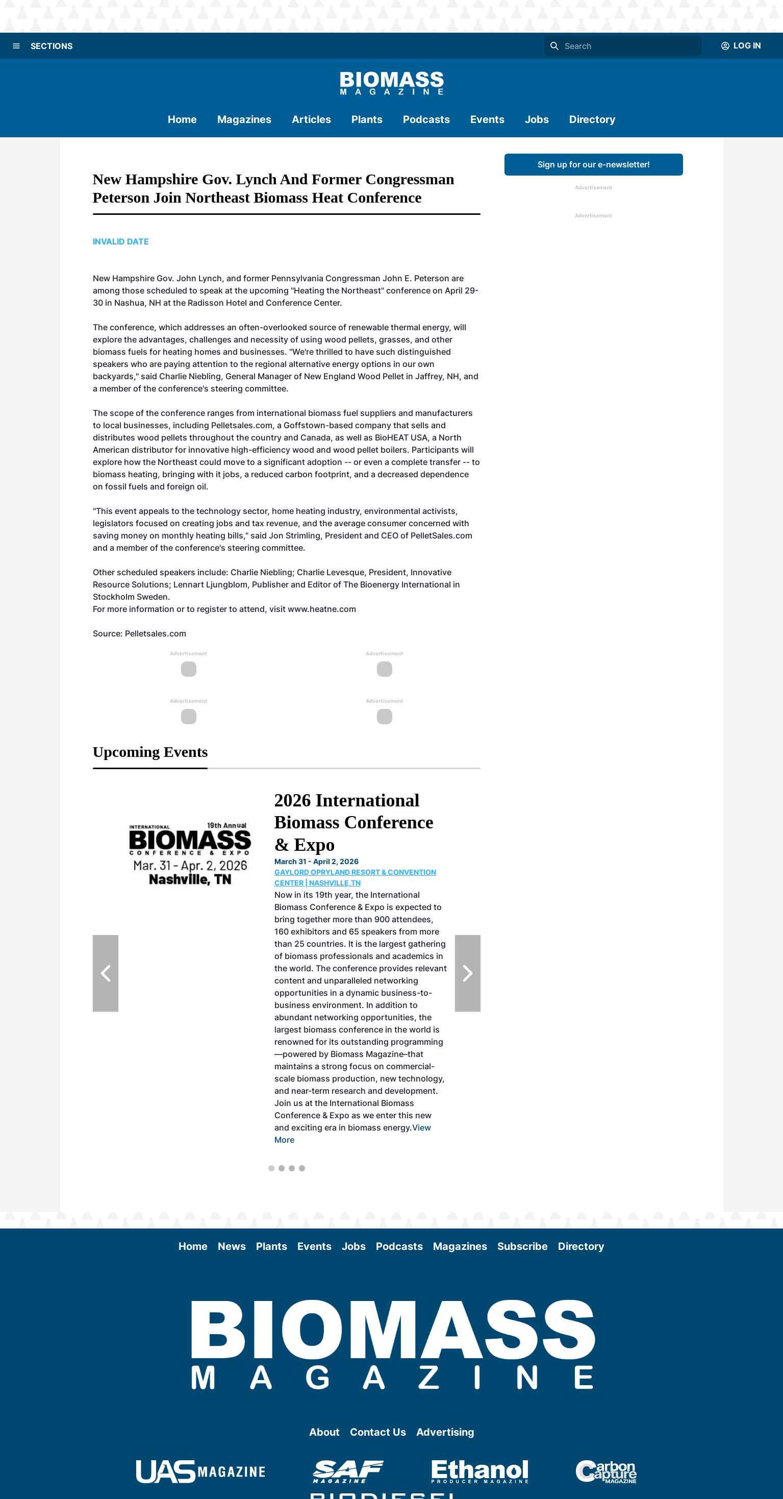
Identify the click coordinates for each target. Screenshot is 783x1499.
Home (182, 119)
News (232, 1246)
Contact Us (378, 1432)
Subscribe (522, 1246)
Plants (367, 119)
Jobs (537, 119)
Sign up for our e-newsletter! (594, 164)
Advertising (445, 1432)
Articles (311, 119)
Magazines (244, 119)
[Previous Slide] (105, 973)
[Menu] (16, 46)
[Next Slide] (468, 973)
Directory (592, 119)
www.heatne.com (322, 609)
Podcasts (426, 119)
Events (487, 119)
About (324, 1432)
